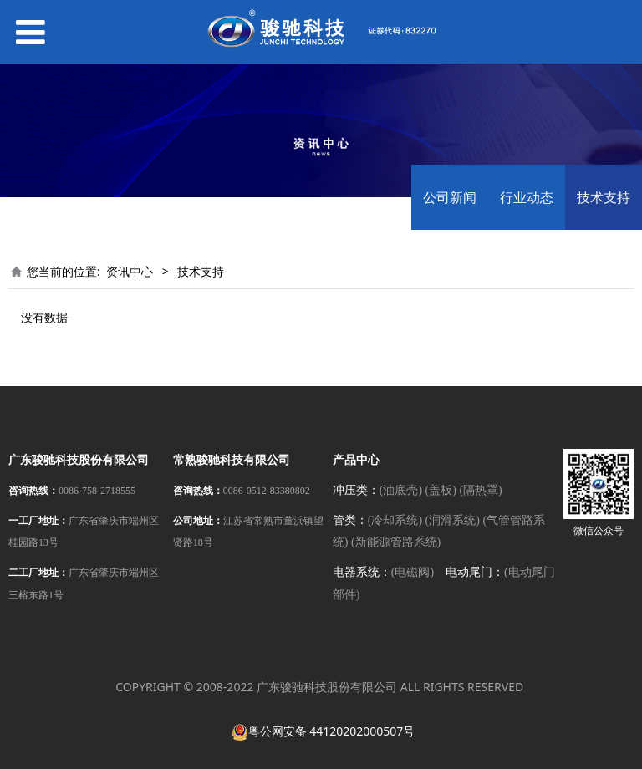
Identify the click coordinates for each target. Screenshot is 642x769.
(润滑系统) (452, 520)
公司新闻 (449, 197)
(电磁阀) (412, 572)
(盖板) (440, 490)
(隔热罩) (480, 490)
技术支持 (603, 197)
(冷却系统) (395, 520)
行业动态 (526, 197)
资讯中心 (129, 271)
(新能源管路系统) (396, 542)
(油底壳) (401, 490)
